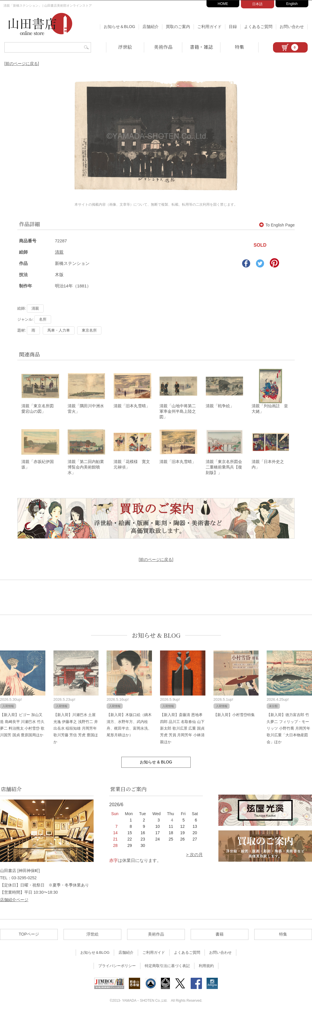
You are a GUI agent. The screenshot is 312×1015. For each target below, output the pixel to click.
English (292, 4)
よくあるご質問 (258, 26)
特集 (239, 47)
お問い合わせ (292, 26)
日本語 (257, 4)
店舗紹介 (150, 26)
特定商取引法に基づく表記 (167, 966)
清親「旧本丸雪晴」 (132, 406)
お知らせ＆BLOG (119, 26)
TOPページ (29, 935)
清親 (59, 252)
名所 (43, 319)
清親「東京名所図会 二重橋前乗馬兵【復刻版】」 (226, 468)
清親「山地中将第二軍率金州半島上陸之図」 (177, 411)
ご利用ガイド (209, 26)
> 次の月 (194, 855)
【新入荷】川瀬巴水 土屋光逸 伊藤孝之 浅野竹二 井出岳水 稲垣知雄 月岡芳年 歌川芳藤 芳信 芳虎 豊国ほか (75, 729)
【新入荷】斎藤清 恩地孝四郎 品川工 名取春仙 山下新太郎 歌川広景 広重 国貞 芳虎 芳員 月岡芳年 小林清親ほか (182, 729)
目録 (233, 26)
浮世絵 (125, 47)
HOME (223, 4)
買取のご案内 (178, 26)
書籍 (220, 935)
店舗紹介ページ (14, 900)
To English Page (277, 225)
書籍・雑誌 (201, 47)
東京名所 (89, 330)
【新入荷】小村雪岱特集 (234, 715)
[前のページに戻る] (21, 63)
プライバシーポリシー (117, 966)
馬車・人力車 (58, 330)
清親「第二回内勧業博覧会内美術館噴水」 (86, 468)
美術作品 (163, 47)
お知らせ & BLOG (156, 636)
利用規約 (206, 966)
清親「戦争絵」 (220, 406)
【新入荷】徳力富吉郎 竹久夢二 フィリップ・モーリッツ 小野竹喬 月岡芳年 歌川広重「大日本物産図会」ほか (288, 729)
